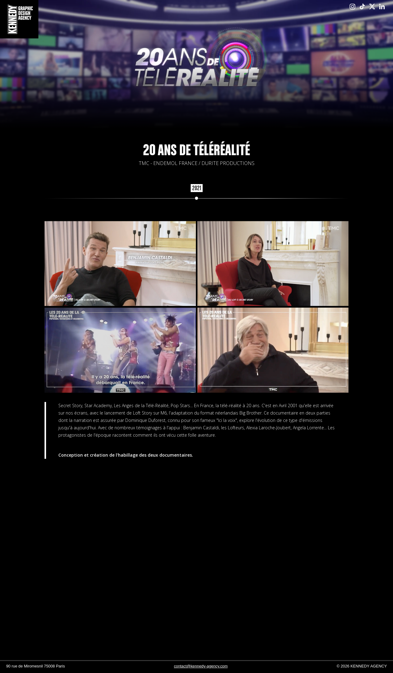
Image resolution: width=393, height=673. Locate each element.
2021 (196, 188)
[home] (19, 19)
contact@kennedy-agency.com (201, 666)
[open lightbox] (120, 263)
